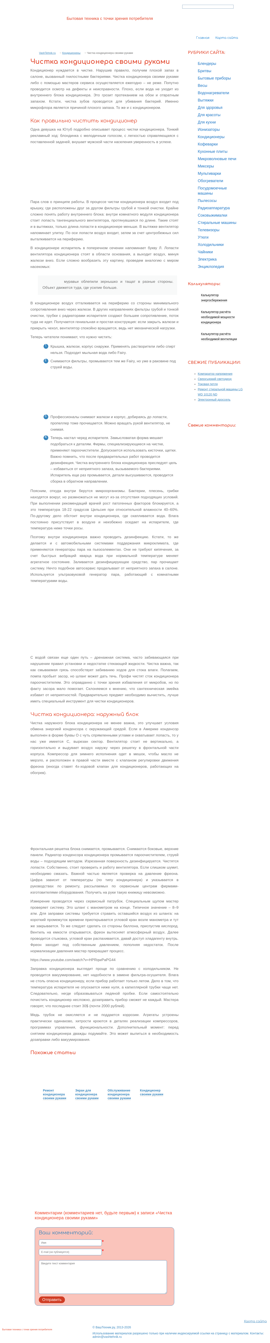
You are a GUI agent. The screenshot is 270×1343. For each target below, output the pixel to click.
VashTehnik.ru (47, 53)
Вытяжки (205, 100)
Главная (202, 37)
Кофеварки (208, 144)
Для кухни (207, 122)
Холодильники (211, 244)
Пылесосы (207, 201)
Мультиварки (209, 173)
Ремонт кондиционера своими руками (54, 1094)
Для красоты (209, 115)
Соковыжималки (212, 215)
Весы (202, 85)
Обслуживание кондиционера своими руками (119, 1094)
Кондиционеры (71, 53)
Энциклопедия (211, 266)
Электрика (207, 259)
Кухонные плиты (213, 151)
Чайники (205, 252)
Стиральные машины (217, 222)
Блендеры (207, 63)
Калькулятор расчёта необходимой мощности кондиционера (218, 317)
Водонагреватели (213, 93)
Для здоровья (210, 107)
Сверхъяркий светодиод (215, 379)
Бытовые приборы (214, 78)
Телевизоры (209, 230)
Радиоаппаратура (214, 208)
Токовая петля (208, 384)
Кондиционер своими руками (151, 1092)
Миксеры (206, 166)
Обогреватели (210, 181)
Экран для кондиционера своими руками (87, 1094)
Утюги (203, 237)
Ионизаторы (209, 129)
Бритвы (204, 71)
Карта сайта (226, 37)
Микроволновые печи (217, 159)
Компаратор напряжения (215, 373)
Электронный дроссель (214, 399)
